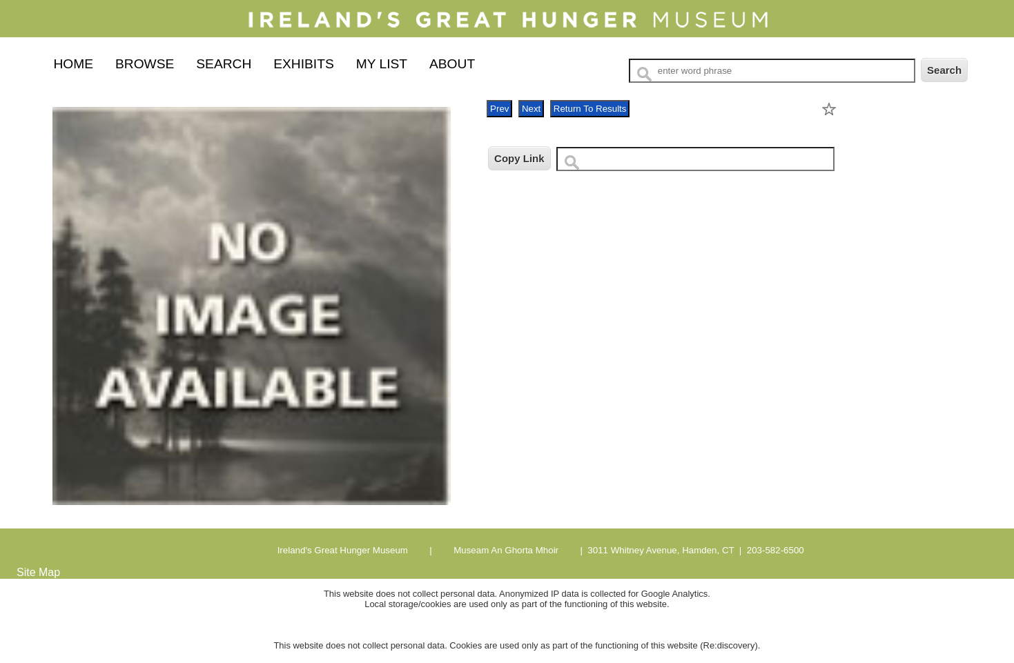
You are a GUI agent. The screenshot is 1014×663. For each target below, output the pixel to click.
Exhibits (303, 64)
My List (381, 64)
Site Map (38, 572)
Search (223, 64)
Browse (144, 64)
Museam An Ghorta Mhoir (504, 550)
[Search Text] (772, 71)
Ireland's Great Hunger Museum (342, 550)
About (452, 64)
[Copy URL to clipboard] (695, 159)
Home (73, 64)
